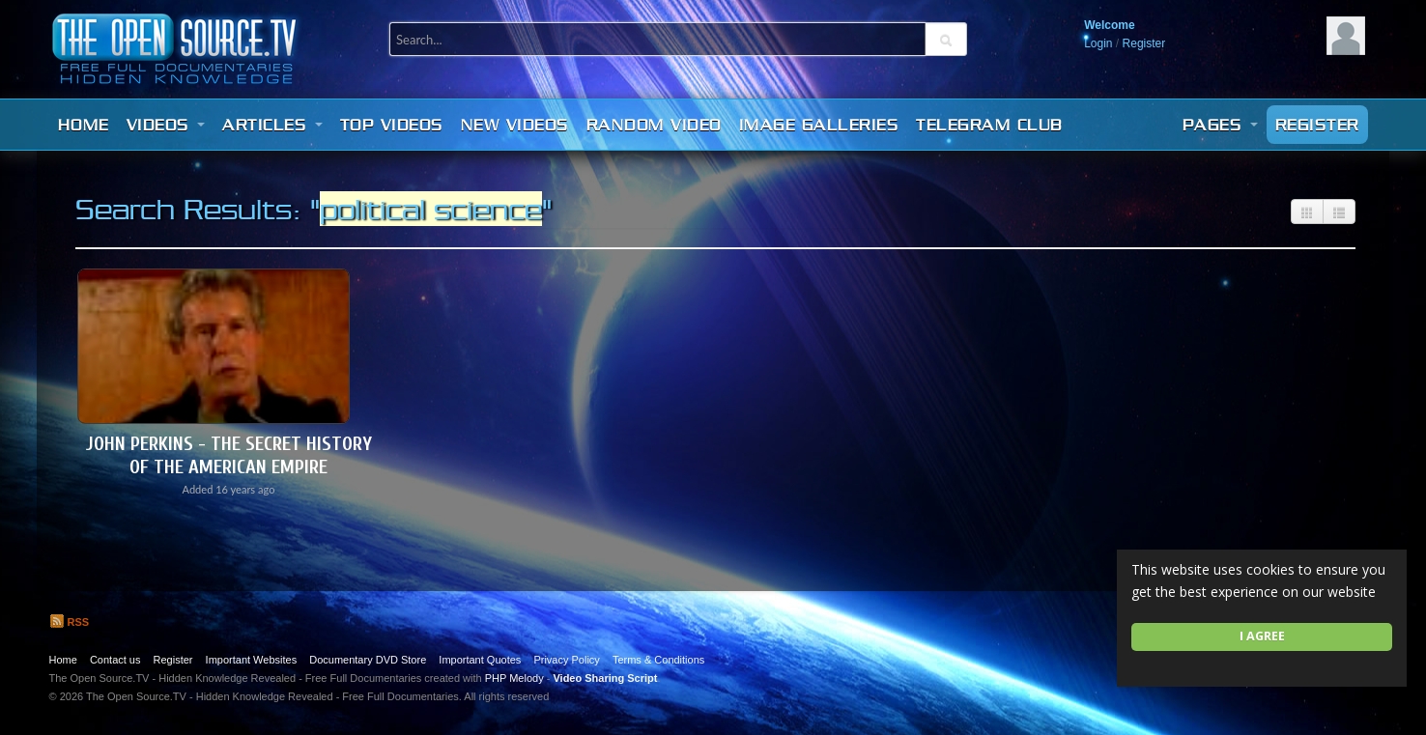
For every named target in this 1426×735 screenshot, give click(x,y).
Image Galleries (819, 124)
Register (1144, 43)
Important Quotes (480, 659)
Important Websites (252, 659)
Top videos (391, 124)
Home (83, 124)
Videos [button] (166, 124)
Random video (654, 124)
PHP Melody (514, 678)
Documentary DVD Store (367, 659)
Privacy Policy (566, 659)
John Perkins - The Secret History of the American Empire (229, 455)
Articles (272, 124)
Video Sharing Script (605, 678)
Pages (1220, 124)
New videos (515, 124)
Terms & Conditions (658, 659)
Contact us (115, 659)
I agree (1262, 636)
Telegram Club (989, 124)
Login (1098, 43)
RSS (69, 622)
